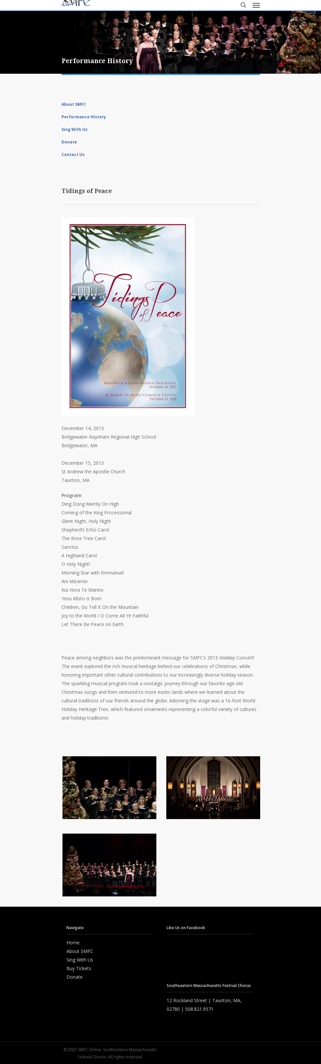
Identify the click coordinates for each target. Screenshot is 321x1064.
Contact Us (73, 154)
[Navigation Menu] (256, 5)
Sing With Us (74, 129)
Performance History (83, 117)
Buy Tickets (78, 968)
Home (73, 942)
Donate (69, 142)
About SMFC (73, 104)
